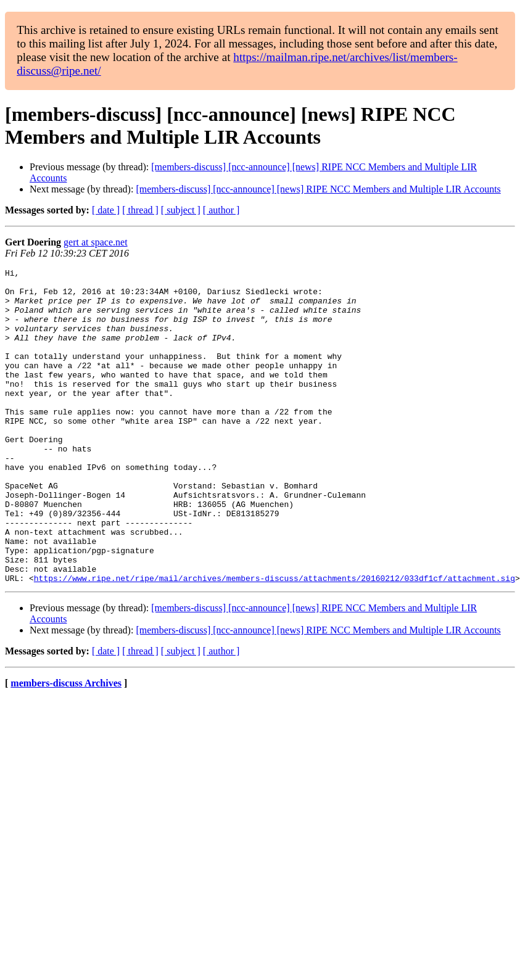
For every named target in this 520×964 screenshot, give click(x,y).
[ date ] (106, 210)
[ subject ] (180, 210)
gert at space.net (96, 242)
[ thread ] (140, 210)
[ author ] (221, 210)
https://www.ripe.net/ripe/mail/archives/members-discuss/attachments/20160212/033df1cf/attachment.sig (274, 640)
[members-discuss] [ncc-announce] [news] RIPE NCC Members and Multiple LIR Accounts (318, 189)
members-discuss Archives (66, 746)
